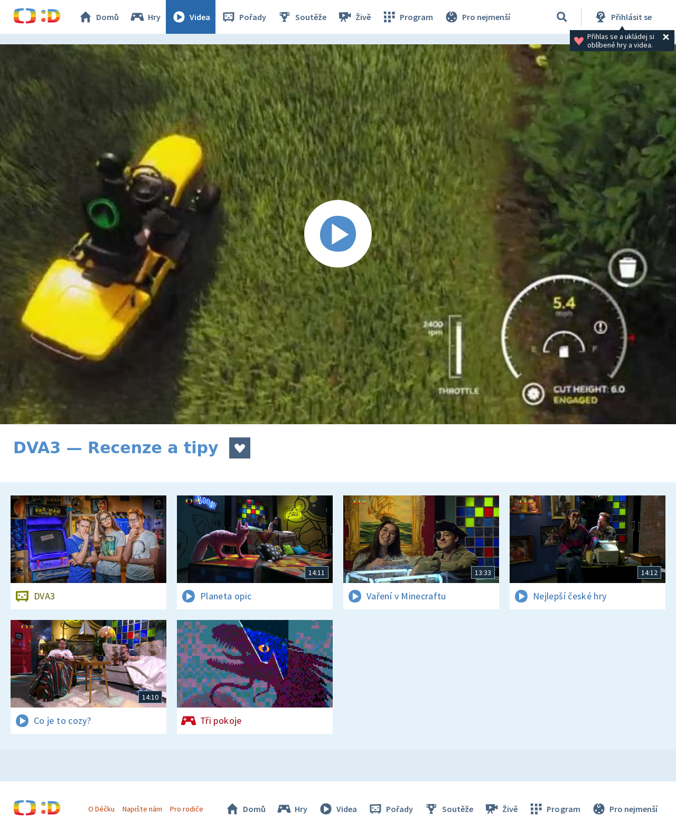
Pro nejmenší (477, 17)
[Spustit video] (338, 234)
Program (407, 17)
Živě (354, 17)
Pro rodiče (186, 809)
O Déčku (101, 809)
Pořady (243, 17)
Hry (145, 17)
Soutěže (301, 17)
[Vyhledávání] (562, 17)
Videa (190, 17)
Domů (98, 17)
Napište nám (142, 809)
